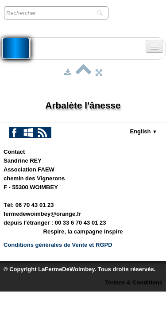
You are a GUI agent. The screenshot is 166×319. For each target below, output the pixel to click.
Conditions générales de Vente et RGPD (58, 244)
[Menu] (154, 46)
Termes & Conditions (133, 282)
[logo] (16, 48)
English (144, 131)
